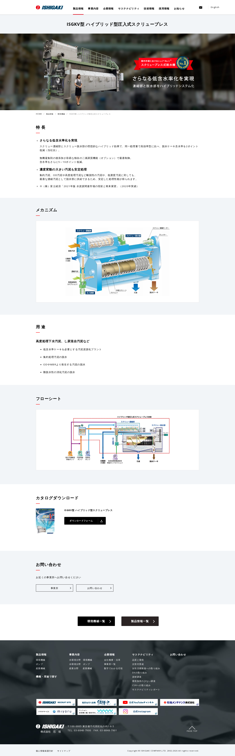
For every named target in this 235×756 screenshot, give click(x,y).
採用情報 (164, 8)
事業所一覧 (110, 664)
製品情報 (78, 8)
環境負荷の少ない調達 (144, 681)
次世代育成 (138, 664)
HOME (39, 114)
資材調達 (136, 676)
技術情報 (149, 8)
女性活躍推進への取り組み (146, 668)
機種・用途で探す (46, 676)
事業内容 (93, 8)
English (215, 7)
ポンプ (79, 664)
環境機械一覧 (96, 621)
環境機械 (61, 114)
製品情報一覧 (140, 621)
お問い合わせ (94, 588)
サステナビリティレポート (146, 689)
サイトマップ (63, 750)
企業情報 (108, 8)
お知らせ (179, 8)
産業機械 (80, 668)
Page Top (192, 731)
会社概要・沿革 (112, 659)
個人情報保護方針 (44, 750)
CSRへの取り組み (141, 685)
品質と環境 (138, 659)
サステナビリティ (128, 8)
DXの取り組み (139, 672)
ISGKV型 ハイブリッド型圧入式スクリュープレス (90, 114)
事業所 (54, 588)
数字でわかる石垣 (113, 668)
